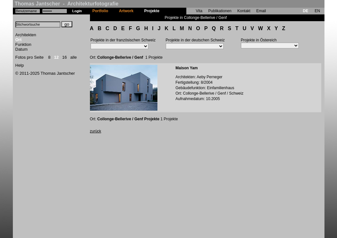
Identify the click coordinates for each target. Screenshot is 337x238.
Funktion (23, 44)
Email (261, 11)
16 (64, 57)
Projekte (151, 11)
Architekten (25, 34)
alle (73, 57)
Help (19, 65)
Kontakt (244, 11)
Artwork (126, 11)
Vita (199, 11)
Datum (21, 49)
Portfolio (100, 11)
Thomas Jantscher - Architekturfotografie (67, 3)
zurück (95, 131)
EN (317, 11)
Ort (18, 39)
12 (56, 57)
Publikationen (219, 11)
